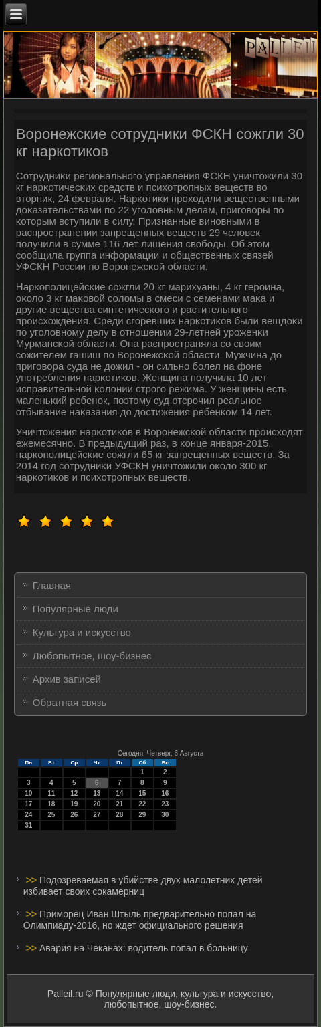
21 (119, 804)
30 (165, 814)
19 (74, 804)
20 (96, 804)
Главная (52, 585)
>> (32, 880)
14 (119, 793)
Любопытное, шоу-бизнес (92, 655)
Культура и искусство (82, 632)
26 (74, 814)
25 (51, 814)
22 (142, 804)
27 (96, 814)
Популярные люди (75, 608)
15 (142, 793)
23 (165, 804)
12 (74, 793)
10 (28, 793)
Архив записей (67, 679)
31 (28, 825)
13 (96, 793)
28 (119, 814)
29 (142, 814)
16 (165, 793)
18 (51, 804)
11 (51, 793)
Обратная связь (70, 702)
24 (28, 814)
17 (28, 804)
